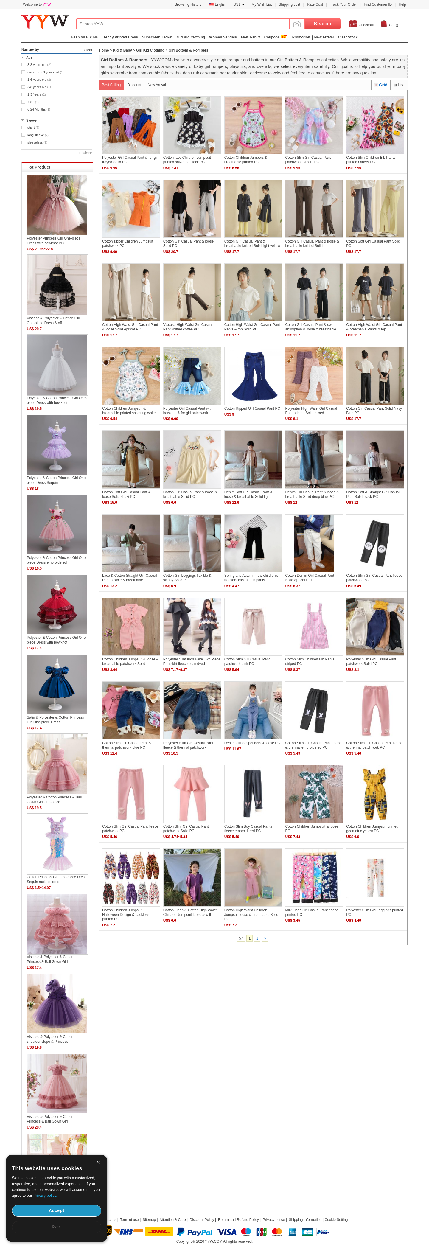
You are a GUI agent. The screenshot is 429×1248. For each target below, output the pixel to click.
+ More (85, 152)
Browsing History (188, 4)
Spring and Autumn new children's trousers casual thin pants (251, 578)
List (399, 85)
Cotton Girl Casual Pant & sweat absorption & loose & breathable (310, 327)
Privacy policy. (45, 1195)
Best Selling (111, 85)
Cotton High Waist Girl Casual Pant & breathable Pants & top (374, 327)
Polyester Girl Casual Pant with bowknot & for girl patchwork (187, 410)
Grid (380, 85)
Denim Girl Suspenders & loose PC (252, 743)
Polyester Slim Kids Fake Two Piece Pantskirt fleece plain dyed (191, 661)
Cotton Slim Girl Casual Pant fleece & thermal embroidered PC (313, 745)
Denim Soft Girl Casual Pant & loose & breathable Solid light (248, 494)
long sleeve (38, 135)
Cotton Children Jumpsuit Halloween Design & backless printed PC (125, 914)
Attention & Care (173, 1220)
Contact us (107, 1220)
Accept (57, 1210)
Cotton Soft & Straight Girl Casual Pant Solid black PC (373, 494)
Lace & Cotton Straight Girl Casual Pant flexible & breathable (129, 578)
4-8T (33, 102)
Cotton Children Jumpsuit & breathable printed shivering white (129, 410)
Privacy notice (274, 1220)
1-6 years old (39, 79)
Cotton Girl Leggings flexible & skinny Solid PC (187, 578)
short (33, 127)
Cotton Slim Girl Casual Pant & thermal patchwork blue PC (126, 745)
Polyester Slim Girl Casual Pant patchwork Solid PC (371, 661)
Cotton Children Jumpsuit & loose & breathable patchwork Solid (130, 661)
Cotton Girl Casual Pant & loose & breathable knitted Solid (312, 243)
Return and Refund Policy (238, 1220)
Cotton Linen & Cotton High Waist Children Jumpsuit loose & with (190, 912)
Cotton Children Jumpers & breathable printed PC (245, 160)
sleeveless (37, 142)
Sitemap (149, 1220)
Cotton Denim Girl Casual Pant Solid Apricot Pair (309, 578)
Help (402, 4)
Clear (88, 50)
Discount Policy (202, 1220)
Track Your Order (343, 4)
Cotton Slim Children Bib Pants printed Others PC (370, 160)
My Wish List (261, 4)
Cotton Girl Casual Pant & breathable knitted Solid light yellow (252, 243)
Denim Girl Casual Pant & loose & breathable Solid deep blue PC (312, 494)
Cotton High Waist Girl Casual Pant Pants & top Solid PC (252, 327)
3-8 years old (39, 64)
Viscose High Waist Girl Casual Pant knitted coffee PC (187, 327)
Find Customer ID (378, 4)
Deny (56, 1226)
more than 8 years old (45, 72)
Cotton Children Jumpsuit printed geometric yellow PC (372, 828)
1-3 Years (36, 94)
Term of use (129, 1220)
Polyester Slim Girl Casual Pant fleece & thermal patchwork (188, 745)
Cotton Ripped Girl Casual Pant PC (252, 408)
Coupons (272, 37)
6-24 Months (38, 109)
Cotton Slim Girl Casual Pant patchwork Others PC (308, 160)
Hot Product (38, 167)
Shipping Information (305, 1220)
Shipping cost (289, 4)
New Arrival (157, 85)
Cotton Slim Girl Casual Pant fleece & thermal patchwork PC (374, 745)
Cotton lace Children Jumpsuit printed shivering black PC (187, 160)
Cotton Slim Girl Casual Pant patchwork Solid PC (186, 828)
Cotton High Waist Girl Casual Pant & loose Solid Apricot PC (130, 327)
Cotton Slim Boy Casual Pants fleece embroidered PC (248, 828)
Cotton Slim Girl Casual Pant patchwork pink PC (247, 661)
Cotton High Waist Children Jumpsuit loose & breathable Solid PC (251, 914)
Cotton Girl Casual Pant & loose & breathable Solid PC (190, 494)
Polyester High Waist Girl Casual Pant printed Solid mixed (311, 410)
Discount (134, 85)
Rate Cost (315, 4)
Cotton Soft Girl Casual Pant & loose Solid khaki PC (126, 494)
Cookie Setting (336, 1220)
